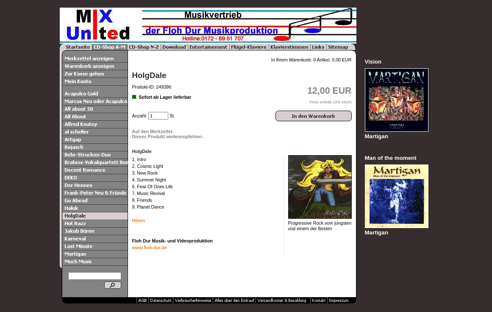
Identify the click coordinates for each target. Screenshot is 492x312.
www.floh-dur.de (149, 247)
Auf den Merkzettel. (153, 131)
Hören (138, 220)
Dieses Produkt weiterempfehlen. (167, 136)
